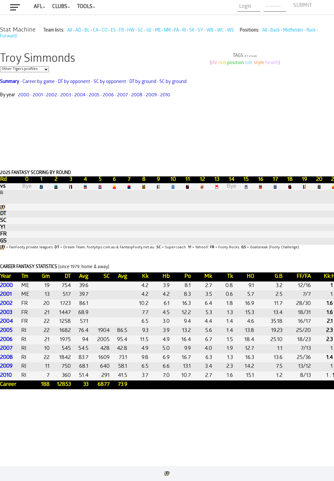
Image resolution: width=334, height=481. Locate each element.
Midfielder (293, 31)
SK (191, 31)
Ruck (311, 31)
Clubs (59, 7)
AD (78, 31)
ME (158, 31)
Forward (8, 36)
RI (184, 31)
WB (210, 31)
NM (167, 31)
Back (275, 31)
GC (140, 31)
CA (96, 31)
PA (176, 31)
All (69, 31)
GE (149, 31)
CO (105, 31)
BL (87, 31)
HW (130, 31)
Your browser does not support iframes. (167, 251)
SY (200, 31)
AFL (38, 7)
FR (121, 31)
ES (113, 31)
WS (230, 31)
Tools (84, 7)
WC (220, 31)
